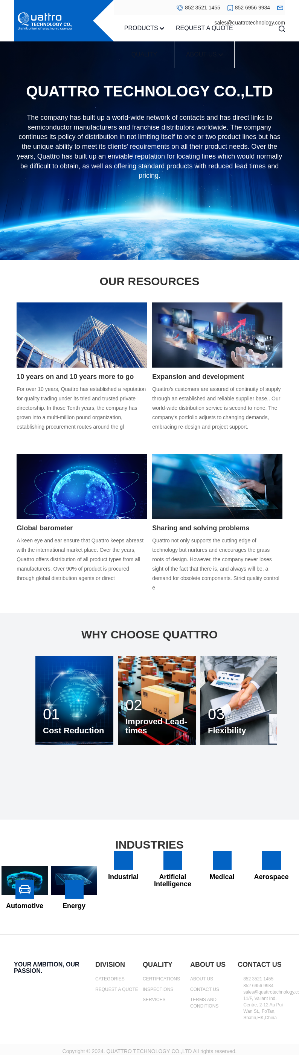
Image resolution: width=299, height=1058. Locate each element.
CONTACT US (204, 989)
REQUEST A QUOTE (204, 28)
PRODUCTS (144, 28)
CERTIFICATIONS (161, 979)
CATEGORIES (110, 979)
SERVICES (154, 999)
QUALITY (144, 54)
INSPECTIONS (158, 989)
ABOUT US (204, 54)
